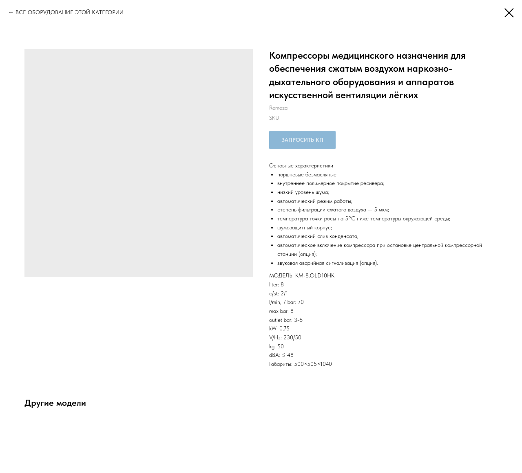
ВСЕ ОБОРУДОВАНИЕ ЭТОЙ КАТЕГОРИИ (69, 12)
